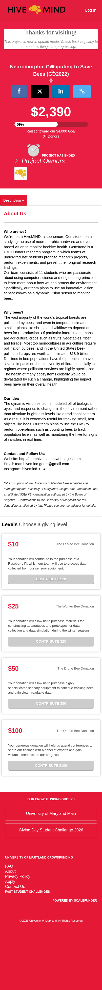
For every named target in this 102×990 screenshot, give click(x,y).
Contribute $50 (51, 761)
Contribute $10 (51, 636)
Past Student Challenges (27, 949)
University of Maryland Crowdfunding (39, 915)
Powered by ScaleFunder (74, 958)
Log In (90, 10)
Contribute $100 (51, 823)
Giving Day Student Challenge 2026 (51, 887)
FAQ (9, 923)
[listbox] (51, 109)
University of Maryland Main (51, 871)
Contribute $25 (51, 699)
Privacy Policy (17, 933)
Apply (10, 939)
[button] (7, 109)
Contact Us (15, 944)
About (10, 928)
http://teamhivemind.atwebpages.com (50, 516)
